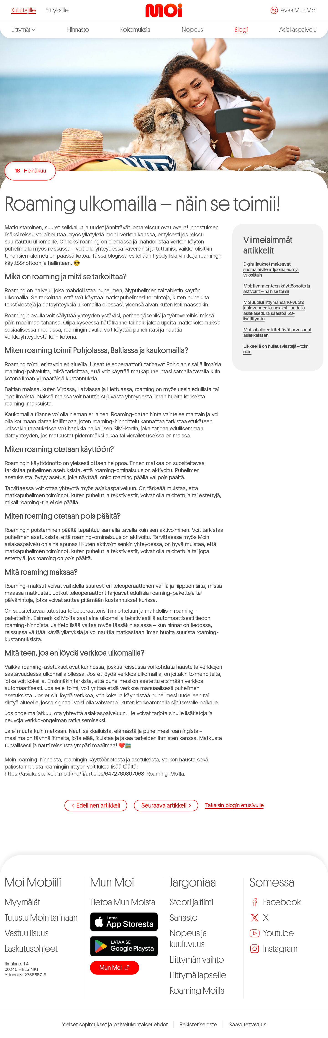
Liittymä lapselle (198, 975)
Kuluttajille (23, 10)
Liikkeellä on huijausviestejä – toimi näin (276, 348)
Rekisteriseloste (198, 1024)
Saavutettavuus (247, 1024)
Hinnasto (78, 29)
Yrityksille (57, 10)
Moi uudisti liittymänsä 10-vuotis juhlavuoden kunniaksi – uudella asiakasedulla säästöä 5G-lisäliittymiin (274, 311)
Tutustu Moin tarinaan (41, 917)
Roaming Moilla (197, 990)
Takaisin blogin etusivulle (234, 805)
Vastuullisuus (27, 933)
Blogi (241, 29)
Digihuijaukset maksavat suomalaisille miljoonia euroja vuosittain (271, 269)
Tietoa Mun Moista (122, 902)
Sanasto (183, 917)
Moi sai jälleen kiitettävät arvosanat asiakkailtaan (277, 332)
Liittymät (23, 29)
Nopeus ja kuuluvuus (188, 939)
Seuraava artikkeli (166, 805)
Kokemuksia (135, 29)
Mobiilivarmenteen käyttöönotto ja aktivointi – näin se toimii (276, 288)
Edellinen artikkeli (96, 805)
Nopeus (192, 29)
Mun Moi (114, 967)
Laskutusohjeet (31, 948)
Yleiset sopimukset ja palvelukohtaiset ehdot (115, 1024)
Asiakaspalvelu (298, 29)
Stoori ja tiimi (191, 902)
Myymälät (22, 902)
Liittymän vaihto (197, 959)
